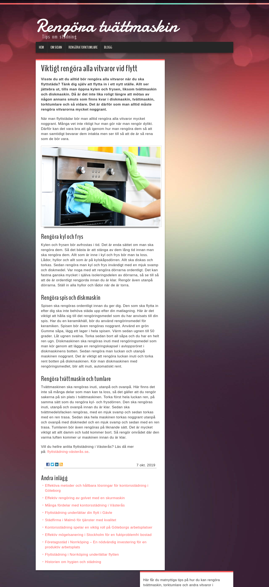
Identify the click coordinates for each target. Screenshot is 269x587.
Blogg (108, 47)
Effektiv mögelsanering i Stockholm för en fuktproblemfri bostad (98, 535)
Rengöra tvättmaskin (125, 24)
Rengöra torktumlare (83, 47)
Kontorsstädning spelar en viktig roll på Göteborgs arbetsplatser (98, 527)
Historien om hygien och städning (73, 562)
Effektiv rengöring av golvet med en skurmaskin (85, 498)
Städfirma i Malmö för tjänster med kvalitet (80, 520)
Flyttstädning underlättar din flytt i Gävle (78, 513)
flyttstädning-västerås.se (67, 452)
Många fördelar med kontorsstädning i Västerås (85, 505)
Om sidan (56, 47)
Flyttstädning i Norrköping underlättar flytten (82, 555)
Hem (41, 47)
